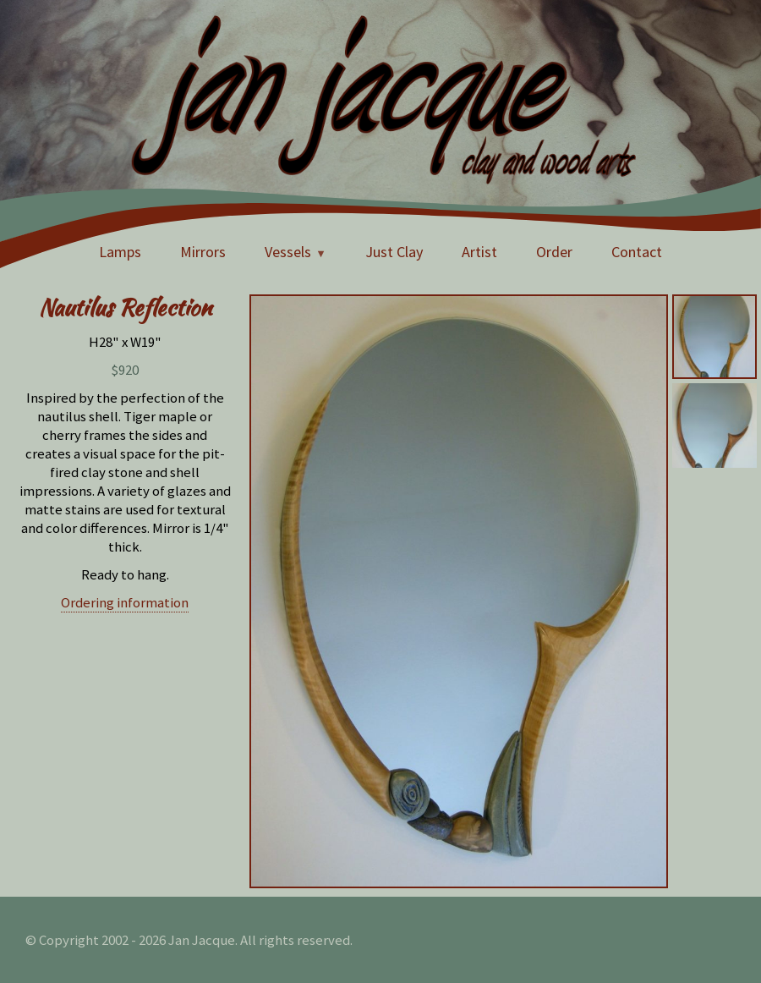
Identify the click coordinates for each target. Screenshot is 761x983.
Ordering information (125, 602)
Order (554, 251)
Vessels (288, 251)
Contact (636, 251)
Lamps (120, 251)
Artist (479, 251)
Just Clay (394, 251)
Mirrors (203, 251)
